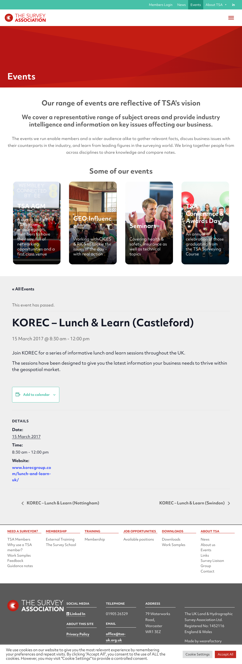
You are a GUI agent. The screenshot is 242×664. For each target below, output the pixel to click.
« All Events (23, 289)
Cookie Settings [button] (198, 654)
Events (195, 5)
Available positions (138, 539)
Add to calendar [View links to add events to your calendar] (36, 394)
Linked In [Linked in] (75, 614)
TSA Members (18, 539)
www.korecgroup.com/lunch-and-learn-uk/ (31, 473)
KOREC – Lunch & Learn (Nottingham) (62, 503)
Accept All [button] (225, 654)
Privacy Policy (77, 634)
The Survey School (61, 544)
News (181, 5)
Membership (95, 539)
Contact (207, 571)
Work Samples (19, 555)
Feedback (15, 560)
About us (208, 544)
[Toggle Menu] (231, 17)
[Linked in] (233, 4)
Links (205, 555)
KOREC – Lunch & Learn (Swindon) (192, 503)
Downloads (171, 539)
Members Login (161, 5)
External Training (60, 539)
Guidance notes (20, 566)
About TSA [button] (216, 4)
